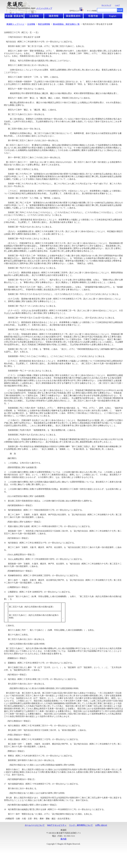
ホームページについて (35, 825)
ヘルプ (117, 5)
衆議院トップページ (15, 24)
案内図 (63, 839)
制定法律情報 (44, 24)
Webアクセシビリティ (57, 825)
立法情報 (31, 24)
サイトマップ (106, 5)
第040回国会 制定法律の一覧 (66, 24)
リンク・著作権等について (81, 825)
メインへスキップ (44, 8)
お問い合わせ (101, 825)
